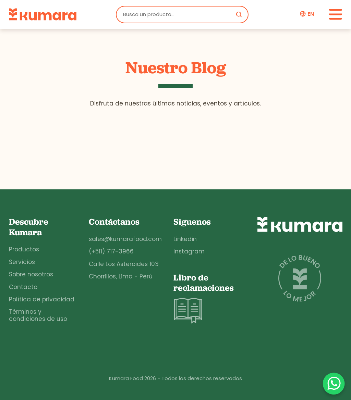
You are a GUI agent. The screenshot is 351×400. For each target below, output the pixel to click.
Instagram (189, 251)
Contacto (23, 287)
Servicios (22, 262)
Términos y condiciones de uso (38, 315)
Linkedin (185, 239)
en (310, 14)
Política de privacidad (41, 299)
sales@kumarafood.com (125, 239)
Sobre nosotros (31, 274)
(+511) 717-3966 (111, 251)
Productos (24, 249)
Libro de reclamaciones (203, 299)
